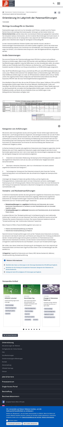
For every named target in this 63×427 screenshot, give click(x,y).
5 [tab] (34, 329)
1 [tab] (23, 329)
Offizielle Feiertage (7, 368)
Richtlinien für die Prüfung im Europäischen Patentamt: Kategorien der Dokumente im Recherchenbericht (29, 268)
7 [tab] (39, 329)
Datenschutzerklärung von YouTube (31, 417)
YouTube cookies (13, 420)
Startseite (3, 12)
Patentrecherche (8, 12)
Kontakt (4, 362)
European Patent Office (12, 402)
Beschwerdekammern (10, 396)
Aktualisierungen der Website (11, 346)
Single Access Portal (10, 386)
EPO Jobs (22, 402)
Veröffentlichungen (8, 355)
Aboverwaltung (6, 365)
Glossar (4, 371)
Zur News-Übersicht (11, 335)
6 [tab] (37, 329)
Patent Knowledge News (31, 12)
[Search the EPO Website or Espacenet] (53, 3)
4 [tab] (31, 329)
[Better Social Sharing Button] (59, 12)
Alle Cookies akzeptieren (30, 423)
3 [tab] (29, 329)
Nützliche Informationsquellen (19, 12)
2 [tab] (26, 329)
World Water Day (29, 298)
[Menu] (59, 3)
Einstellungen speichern (14, 423)
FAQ (3, 352)
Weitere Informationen (48, 417)
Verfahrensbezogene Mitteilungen (12, 358)
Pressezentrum (8, 382)
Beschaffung (7, 391)
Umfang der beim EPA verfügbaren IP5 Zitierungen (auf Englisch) (23, 272)
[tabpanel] (12, 306)
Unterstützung (8, 342)
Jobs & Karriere (8, 377)
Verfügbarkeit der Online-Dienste (12, 349)
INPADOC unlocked (10, 298)
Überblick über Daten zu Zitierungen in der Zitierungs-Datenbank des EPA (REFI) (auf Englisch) (31, 265)
